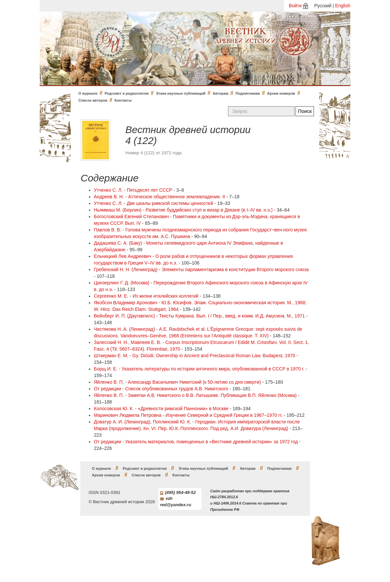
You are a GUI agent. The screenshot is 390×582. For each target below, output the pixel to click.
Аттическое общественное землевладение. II (176, 196)
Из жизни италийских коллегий (166, 296)
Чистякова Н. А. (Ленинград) (124, 329)
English (342, 5)
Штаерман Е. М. (111, 355)
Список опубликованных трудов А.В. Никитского (176, 388)
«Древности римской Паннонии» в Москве (183, 408)
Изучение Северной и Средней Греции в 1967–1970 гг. (224, 415)
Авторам (220, 93)
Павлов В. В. (107, 229)
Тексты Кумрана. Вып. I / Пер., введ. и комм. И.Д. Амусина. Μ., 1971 (232, 315)
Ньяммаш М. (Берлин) (117, 210)
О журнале (88, 93)
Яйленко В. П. (109, 382)
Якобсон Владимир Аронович (125, 302)
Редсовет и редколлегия (127, 93)
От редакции (107, 388)
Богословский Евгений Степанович (131, 216)
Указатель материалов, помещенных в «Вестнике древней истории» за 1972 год (211, 441)
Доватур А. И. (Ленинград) (122, 421)
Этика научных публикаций (180, 93)
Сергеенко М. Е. (111, 296)
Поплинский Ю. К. (172, 421)
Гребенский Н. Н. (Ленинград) (125, 269)
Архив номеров (281, 93)
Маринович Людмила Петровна (127, 415)
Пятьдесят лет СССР (150, 190)
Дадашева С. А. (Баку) (118, 243)
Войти (295, 5)
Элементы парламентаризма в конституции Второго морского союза (235, 269)
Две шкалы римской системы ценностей (170, 203)
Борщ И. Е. (105, 368)
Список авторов (92, 100)
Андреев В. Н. (109, 196)
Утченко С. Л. (108, 190)
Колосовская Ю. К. (114, 408)
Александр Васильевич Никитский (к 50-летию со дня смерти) (194, 382)
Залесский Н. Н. (111, 342)
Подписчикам (248, 93)
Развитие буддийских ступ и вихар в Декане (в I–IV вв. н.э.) (208, 210)
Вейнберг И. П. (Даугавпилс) (124, 315)
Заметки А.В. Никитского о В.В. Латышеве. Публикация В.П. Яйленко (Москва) (212, 395)
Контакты (123, 100)
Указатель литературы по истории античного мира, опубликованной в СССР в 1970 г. (213, 368)
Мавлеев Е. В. (146, 342)
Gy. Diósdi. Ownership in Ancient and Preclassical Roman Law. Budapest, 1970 (214, 355)
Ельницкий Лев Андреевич (122, 256)
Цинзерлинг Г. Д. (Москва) (121, 282)
